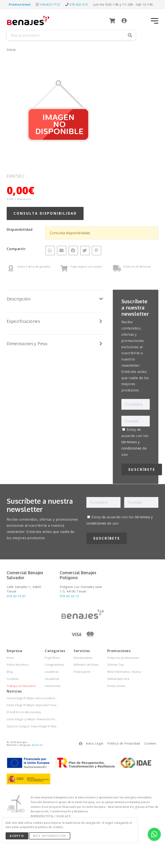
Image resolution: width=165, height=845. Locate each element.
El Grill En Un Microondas (24, 712)
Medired (37, 744)
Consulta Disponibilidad (45, 213)
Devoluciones (83, 657)
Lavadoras (52, 671)
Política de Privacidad (123, 743)
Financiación (82, 671)
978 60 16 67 (16, 596)
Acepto (17, 836)
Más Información (49, 836)
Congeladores (54, 664)
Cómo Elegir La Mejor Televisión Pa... (32, 719)
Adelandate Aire (118, 678)
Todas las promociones (123, 657)
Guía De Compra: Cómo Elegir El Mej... (32, 726)
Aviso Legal (94, 743)
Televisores (53, 686)
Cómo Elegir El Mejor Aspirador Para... (32, 705)
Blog (10, 671)
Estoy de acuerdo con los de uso (134, 442)
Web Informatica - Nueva (124, 671)
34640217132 (50, 4)
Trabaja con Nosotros (21, 686)
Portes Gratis (116, 686)
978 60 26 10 (69, 596)
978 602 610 (78, 4)
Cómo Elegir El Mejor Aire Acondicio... (32, 698)
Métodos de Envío (86, 664)
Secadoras (52, 678)
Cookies (150, 743)
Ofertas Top (115, 664)
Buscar (130, 35)
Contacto (13, 678)
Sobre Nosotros (18, 664)
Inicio (11, 49)
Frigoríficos (52, 657)
